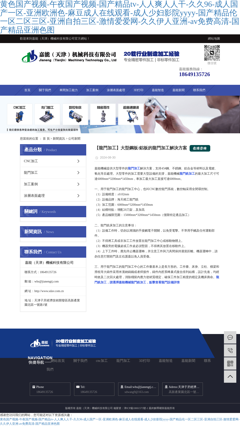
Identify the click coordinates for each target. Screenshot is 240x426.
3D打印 (138, 90)
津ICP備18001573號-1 (136, 408)
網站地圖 (214, 38)
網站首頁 (58, 361)
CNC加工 (31, 161)
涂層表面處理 (116, 90)
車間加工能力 (69, 90)
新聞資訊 (59, 138)
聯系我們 (199, 90)
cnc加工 (102, 361)
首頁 (27, 90)
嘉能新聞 (178, 90)
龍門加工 (31, 172)
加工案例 (92, 90)
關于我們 (45, 90)
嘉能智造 (158, 90)
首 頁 (46, 138)
